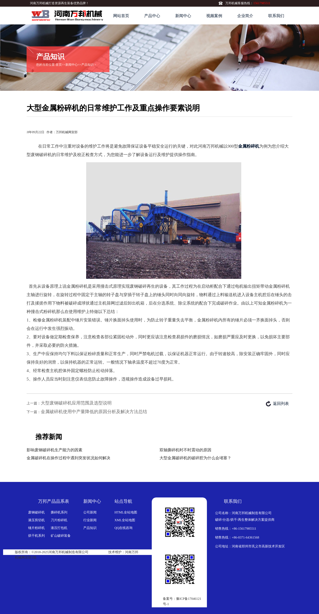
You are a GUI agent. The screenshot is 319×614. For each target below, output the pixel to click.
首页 (59, 64)
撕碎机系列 (59, 512)
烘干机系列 (36, 535)
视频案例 (214, 16)
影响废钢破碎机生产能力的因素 (54, 450)
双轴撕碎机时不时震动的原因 (185, 450)
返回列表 (281, 403)
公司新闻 (90, 512)
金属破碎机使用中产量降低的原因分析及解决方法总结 (94, 411)
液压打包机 (59, 528)
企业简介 (245, 16)
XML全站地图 (125, 520)
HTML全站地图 (126, 512)
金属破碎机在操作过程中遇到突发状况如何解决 (68, 458)
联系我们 (276, 16)
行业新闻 (90, 520)
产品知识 (87, 64)
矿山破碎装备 (61, 535)
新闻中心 (183, 16)
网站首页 (121, 16)
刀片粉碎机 (59, 520)
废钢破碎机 (36, 512)
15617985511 (261, 3)
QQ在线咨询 (124, 528)
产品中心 (152, 16)
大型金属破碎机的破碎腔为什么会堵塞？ (195, 458)
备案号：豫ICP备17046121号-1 (182, 601)
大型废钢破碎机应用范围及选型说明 (76, 402)
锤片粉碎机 (36, 528)
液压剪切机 (36, 520)
